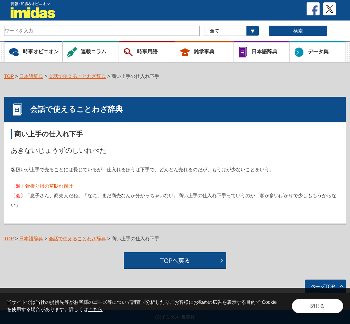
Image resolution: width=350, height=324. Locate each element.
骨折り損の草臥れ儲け (49, 186)
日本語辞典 (31, 76)
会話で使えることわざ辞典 (77, 76)
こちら (95, 309)
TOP (9, 76)
